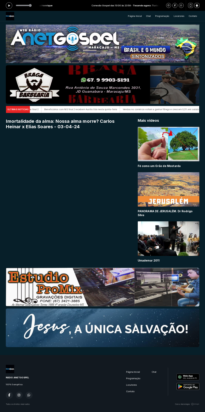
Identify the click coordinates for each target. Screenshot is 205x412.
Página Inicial (135, 16)
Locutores (179, 16)
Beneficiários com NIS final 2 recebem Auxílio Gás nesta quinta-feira (84, 109)
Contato (193, 16)
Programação (162, 16)
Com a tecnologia (187, 404)
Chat (148, 16)
